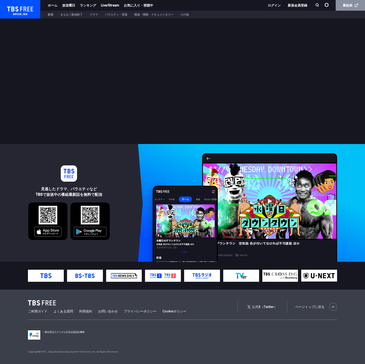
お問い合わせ (108, 311)
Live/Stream (110, 5)
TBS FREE (12, 8)
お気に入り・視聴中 (138, 5)
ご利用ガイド (37, 311)
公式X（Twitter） (262, 307)
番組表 (350, 5)
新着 (50, 14)
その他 (184, 14)
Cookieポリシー (174, 311)
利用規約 (85, 311)
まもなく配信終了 (71, 14)
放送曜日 (68, 5)
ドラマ (94, 14)
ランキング (88, 5)
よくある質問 (63, 311)
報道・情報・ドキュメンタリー (153, 14)
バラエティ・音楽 (116, 14)
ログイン (274, 5)
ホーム (52, 5)
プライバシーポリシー (140, 311)
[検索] (317, 5)
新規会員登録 (297, 5)
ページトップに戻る (316, 307)
